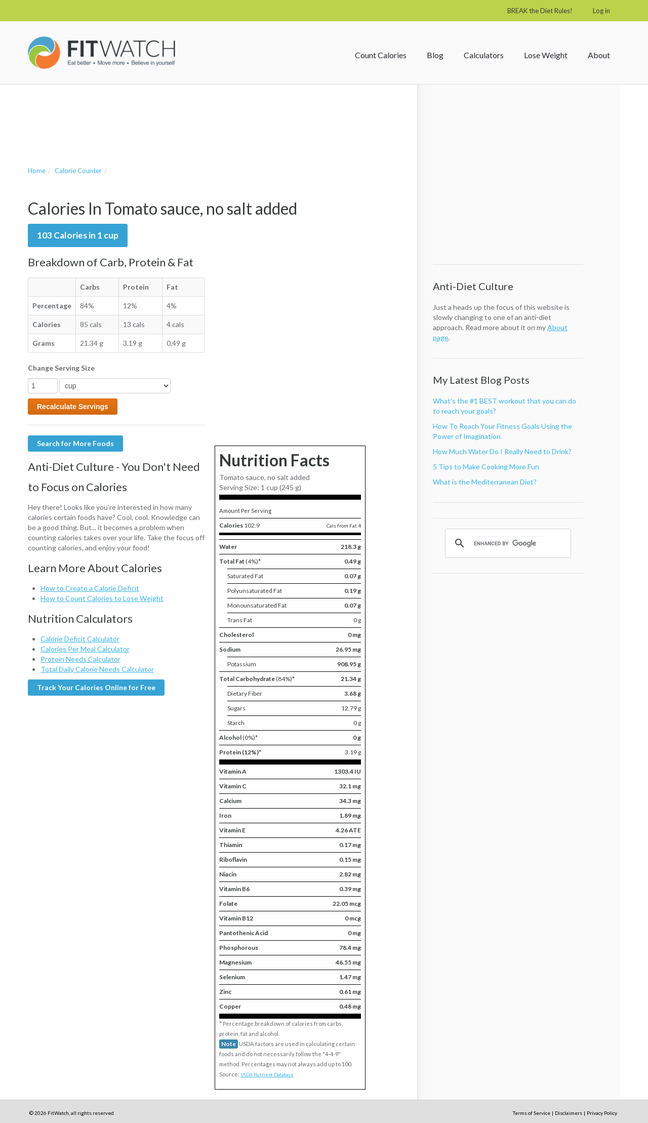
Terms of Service (531, 1113)
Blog (435, 55)
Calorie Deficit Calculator (79, 638)
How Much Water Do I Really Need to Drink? (502, 451)
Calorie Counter (78, 171)
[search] (509, 543)
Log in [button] (601, 11)
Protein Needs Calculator (80, 659)
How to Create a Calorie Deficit (89, 588)
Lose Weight (546, 55)
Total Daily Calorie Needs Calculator (97, 669)
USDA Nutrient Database (267, 1074)
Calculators (484, 55)
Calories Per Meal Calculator (85, 649)
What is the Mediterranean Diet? (485, 481)
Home (37, 171)
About (599, 55)
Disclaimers (568, 1113)
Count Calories (381, 55)
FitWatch (101, 52)
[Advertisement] (212, 115)
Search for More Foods (75, 443)
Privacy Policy (602, 1113)
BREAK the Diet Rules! (540, 11)
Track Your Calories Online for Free (96, 687)
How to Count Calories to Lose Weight (102, 598)
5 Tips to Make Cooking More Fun (486, 466)
